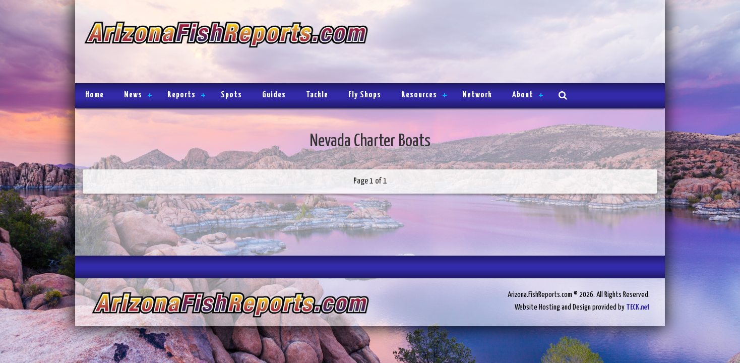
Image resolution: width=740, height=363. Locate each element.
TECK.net (638, 307)
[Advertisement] (512, 43)
